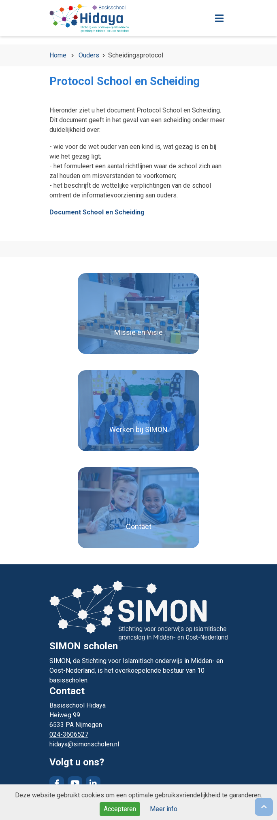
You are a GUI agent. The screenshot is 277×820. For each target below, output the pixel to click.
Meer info (163, 809)
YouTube (75, 783)
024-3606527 (68, 734)
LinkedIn (93, 783)
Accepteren (120, 809)
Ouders (89, 55)
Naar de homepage (116, 18)
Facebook (56, 783)
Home (57, 55)
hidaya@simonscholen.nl (84, 744)
